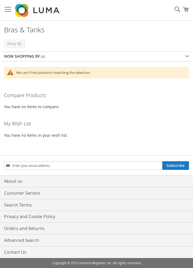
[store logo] (38, 10)
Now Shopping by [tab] (22, 56)
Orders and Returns (24, 228)
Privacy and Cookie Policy (29, 216)
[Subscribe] (175, 165)
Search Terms (18, 205)
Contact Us (15, 252)
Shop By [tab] (14, 43)
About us (13, 181)
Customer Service (22, 193)
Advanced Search (21, 240)
